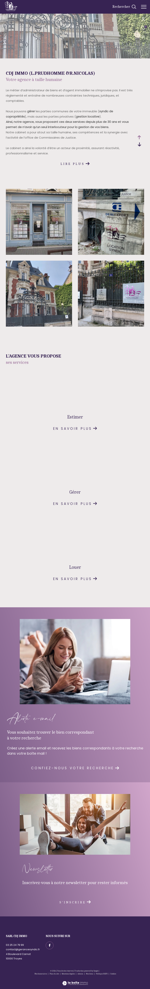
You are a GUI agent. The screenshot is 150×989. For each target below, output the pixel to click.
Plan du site (54, 974)
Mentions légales (68, 974)
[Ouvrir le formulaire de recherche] (124, 7)
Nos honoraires (41, 974)
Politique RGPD (102, 974)
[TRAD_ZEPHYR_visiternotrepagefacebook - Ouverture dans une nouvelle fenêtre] (50, 945)
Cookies (113, 974)
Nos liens (90, 974)
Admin (81, 974)
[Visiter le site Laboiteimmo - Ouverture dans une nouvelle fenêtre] (75, 980)
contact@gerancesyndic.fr (23, 949)
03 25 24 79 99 (15, 945)
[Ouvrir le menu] (144, 7)
